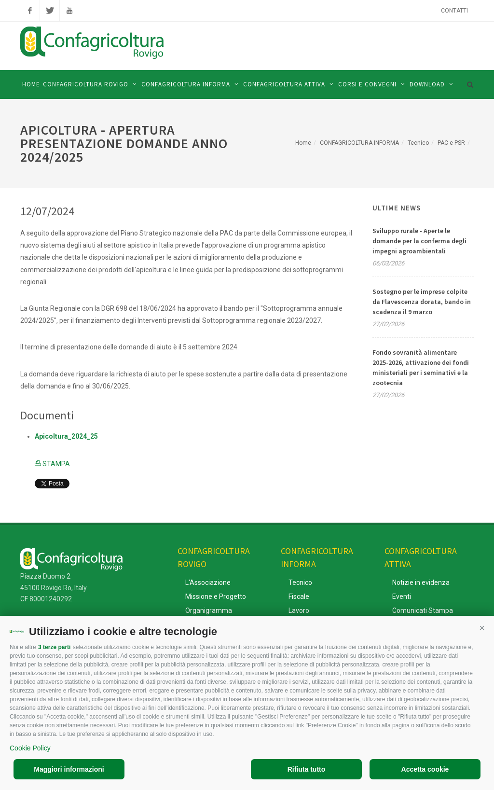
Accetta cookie (425, 769)
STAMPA (52, 464)
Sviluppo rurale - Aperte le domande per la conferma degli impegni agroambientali (419, 240)
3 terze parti (54, 647)
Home (303, 142)
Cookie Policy (30, 748)
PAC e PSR (451, 142)
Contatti (454, 10)
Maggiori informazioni (69, 769)
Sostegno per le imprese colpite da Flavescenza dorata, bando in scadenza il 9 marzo (421, 301)
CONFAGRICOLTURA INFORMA (359, 142)
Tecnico (418, 142)
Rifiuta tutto (307, 769)
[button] (482, 627)
